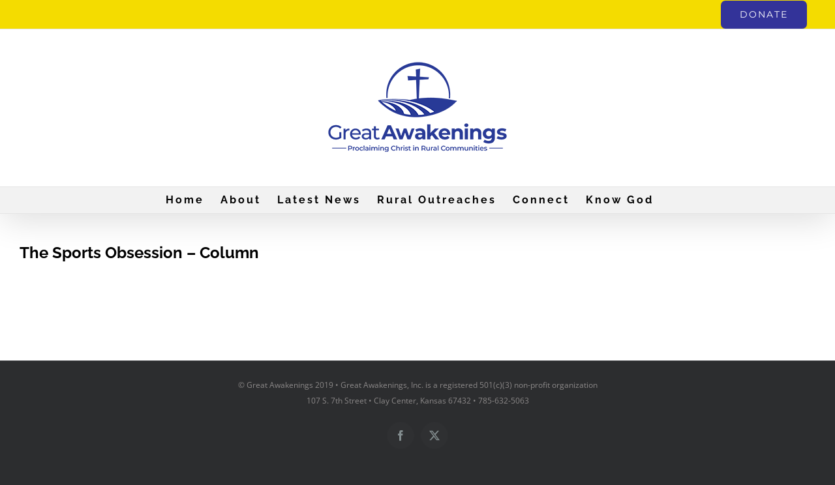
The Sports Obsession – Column (139, 252)
